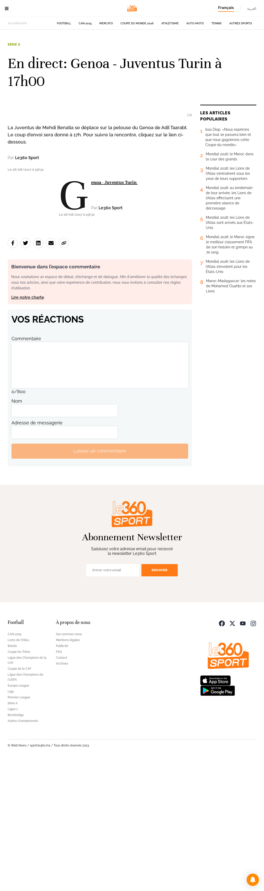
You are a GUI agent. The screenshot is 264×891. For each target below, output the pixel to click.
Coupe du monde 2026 (137, 55)
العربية (251, 8)
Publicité (62, 776)
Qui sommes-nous (69, 764)
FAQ (59, 782)
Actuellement (17, 55)
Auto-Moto (195, 55)
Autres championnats (23, 851)
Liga (11, 821)
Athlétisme (170, 55)
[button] (253, 880)
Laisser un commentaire (100, 581)
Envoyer (159, 700)
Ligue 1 (13, 839)
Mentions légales (68, 770)
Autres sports (240, 55)
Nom (16, 531)
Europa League (18, 815)
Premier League (19, 827)
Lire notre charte (27, 427)
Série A (14, 77)
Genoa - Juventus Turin (114, 312)
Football (64, 55)
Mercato (106, 55)
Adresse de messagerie (37, 552)
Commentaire (26, 468)
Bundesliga (16, 845)
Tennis (216, 55)
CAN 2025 (85, 55)
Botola (12, 776)
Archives (62, 793)
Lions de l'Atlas (18, 770)
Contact (61, 787)
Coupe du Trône (19, 782)
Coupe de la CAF (19, 798)
